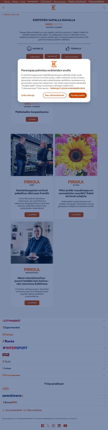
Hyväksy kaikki (78, 95)
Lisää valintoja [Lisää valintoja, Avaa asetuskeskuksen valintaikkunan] (27, 95)
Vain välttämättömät (54, 95)
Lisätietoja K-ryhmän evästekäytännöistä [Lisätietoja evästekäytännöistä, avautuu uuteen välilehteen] (67, 88)
